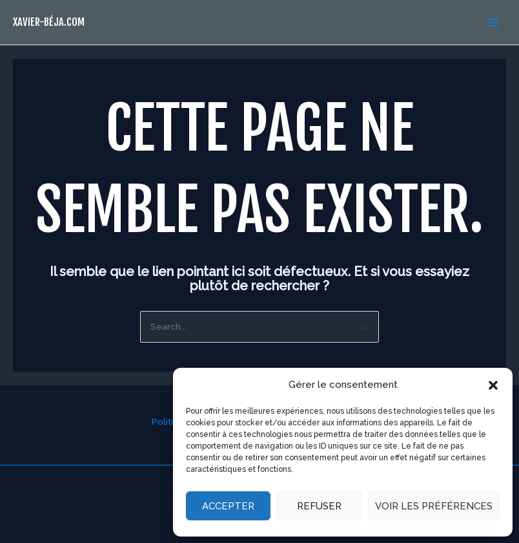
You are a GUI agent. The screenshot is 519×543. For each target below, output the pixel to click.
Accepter (228, 506)
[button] (493, 385)
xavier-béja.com (49, 21)
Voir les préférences (434, 506)
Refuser (319, 506)
